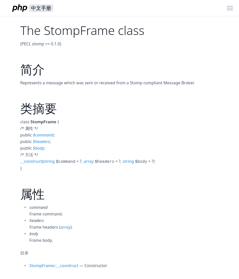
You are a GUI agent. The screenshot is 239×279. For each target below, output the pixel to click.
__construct (31, 161)
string (49, 161)
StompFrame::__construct (53, 265)
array (89, 161)
